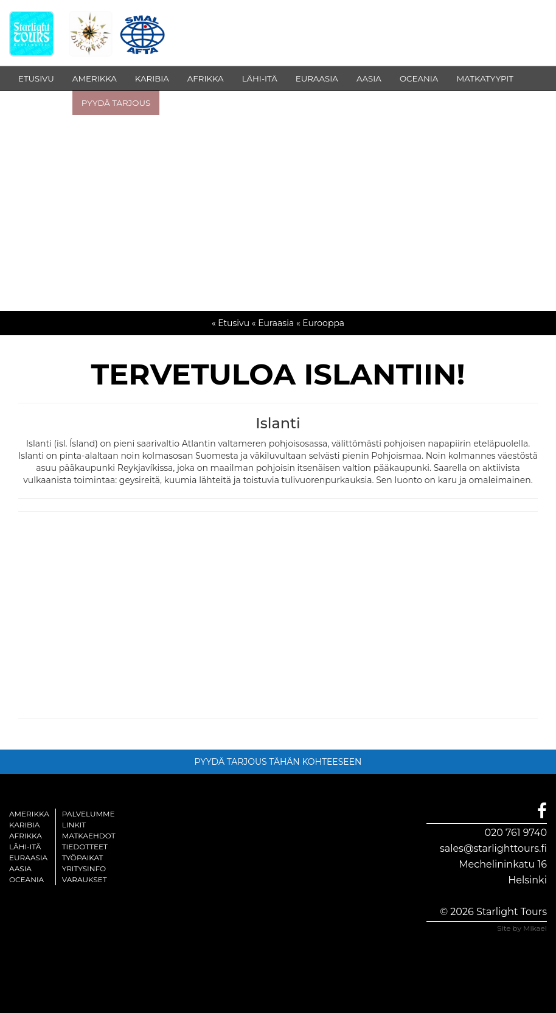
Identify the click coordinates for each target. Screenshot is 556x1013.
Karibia (24, 824)
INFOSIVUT (40, 103)
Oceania (26, 879)
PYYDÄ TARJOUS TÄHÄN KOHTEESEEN (278, 761)
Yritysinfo (84, 868)
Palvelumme (88, 813)
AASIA (368, 78)
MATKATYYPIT (484, 78)
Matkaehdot (89, 835)
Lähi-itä (25, 846)
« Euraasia (273, 323)
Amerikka (29, 813)
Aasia (20, 868)
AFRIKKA (205, 78)
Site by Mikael (522, 928)
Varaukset (84, 879)
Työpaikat (82, 857)
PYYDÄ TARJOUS (116, 103)
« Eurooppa (320, 323)
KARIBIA (152, 78)
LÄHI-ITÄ (259, 78)
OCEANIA (419, 78)
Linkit (74, 824)
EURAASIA (317, 78)
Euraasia (28, 857)
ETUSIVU (36, 78)
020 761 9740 (516, 832)
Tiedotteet (85, 846)
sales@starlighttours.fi (493, 848)
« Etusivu (230, 323)
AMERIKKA (94, 78)
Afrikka (25, 835)
